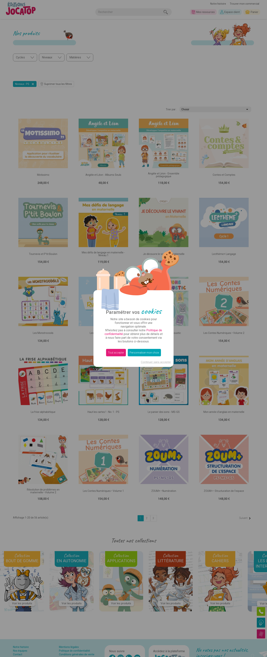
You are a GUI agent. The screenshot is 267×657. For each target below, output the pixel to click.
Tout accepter (116, 352)
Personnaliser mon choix (144, 352)
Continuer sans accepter (156, 362)
